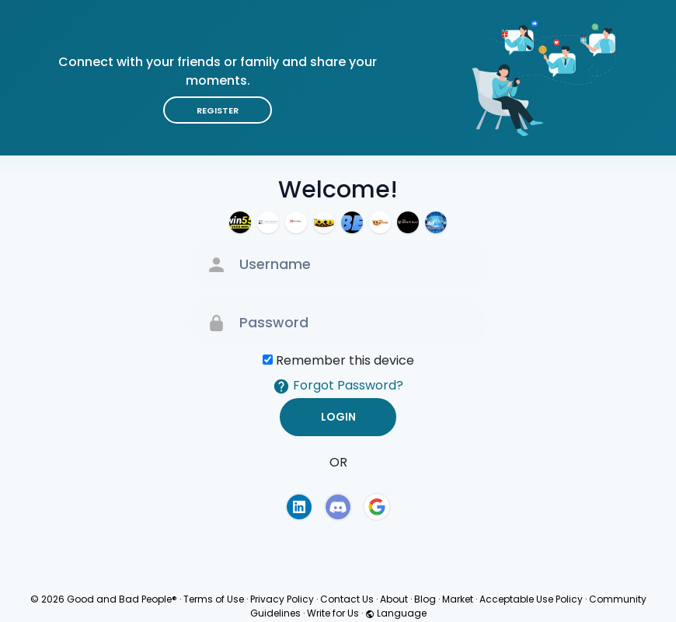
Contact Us (347, 599)
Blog (425, 599)
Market (457, 599)
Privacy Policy (282, 599)
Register (218, 110)
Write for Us (333, 613)
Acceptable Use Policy (531, 599)
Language (396, 613)
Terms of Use (213, 599)
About (394, 599)
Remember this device (345, 360)
